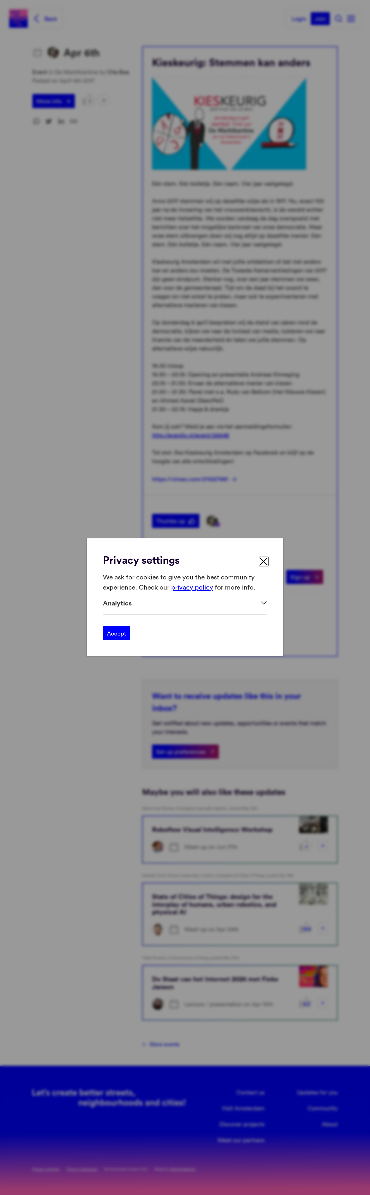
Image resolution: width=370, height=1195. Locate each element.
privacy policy (192, 587)
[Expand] (185, 603)
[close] (263, 561)
